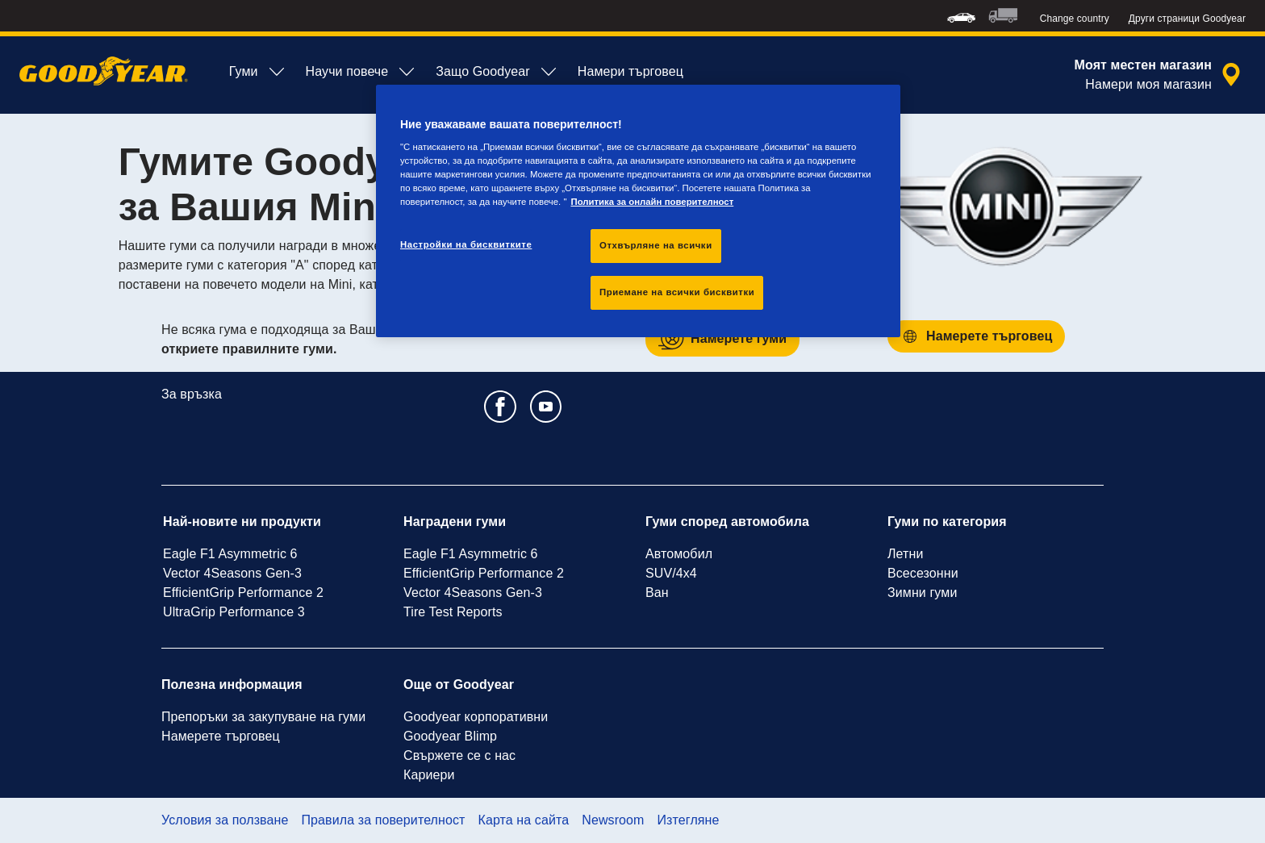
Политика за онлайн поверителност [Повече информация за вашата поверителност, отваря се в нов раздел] (651, 202)
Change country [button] (1074, 18)
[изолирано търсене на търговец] (1160, 75)
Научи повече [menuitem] (361, 71)
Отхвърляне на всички (655, 245)
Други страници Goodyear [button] (1187, 18)
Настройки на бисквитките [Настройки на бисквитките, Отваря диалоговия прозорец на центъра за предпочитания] (466, 244)
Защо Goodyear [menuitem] (496, 71)
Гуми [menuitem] (257, 71)
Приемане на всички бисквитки (676, 292)
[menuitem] (961, 15)
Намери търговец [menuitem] (630, 71)
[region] (638, 211)
